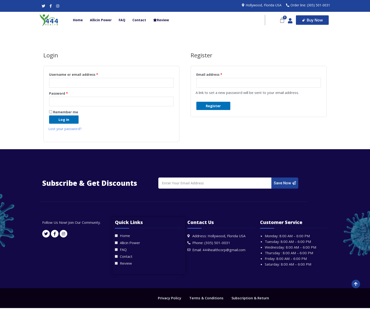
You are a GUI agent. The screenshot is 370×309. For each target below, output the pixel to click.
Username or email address (73, 74)
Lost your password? (65, 129)
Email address (209, 74)
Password (58, 94)
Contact (139, 20)
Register (213, 106)
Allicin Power (101, 20)
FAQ (122, 20)
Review (161, 20)
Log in (64, 120)
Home (78, 20)
